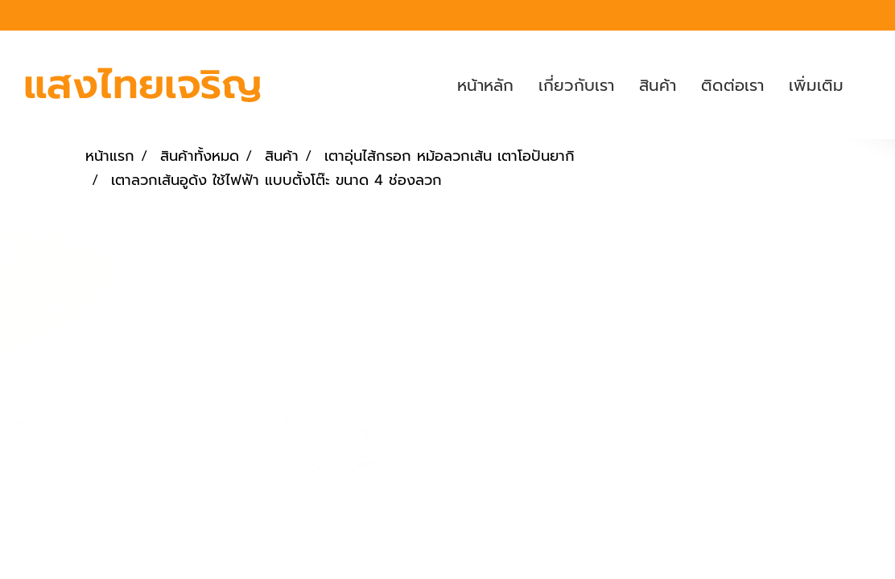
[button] (870, 85)
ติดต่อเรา (732, 85)
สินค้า (657, 85)
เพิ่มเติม (816, 85)
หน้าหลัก (485, 85)
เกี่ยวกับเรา (576, 85)
